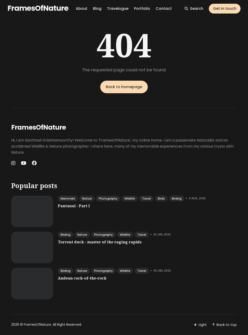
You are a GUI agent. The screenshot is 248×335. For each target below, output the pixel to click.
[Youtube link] (23, 163)
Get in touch (224, 8)
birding (177, 198)
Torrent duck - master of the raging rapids (99, 242)
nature (87, 198)
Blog (97, 8)
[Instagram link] (13, 163)
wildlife (129, 198)
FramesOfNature (37, 8)
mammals (68, 198)
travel (146, 198)
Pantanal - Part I (74, 205)
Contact (164, 8)
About (81, 8)
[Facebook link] (34, 163)
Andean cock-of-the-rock (82, 278)
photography (108, 198)
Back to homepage (124, 87)
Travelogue (117, 8)
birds (161, 198)
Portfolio (142, 8)
